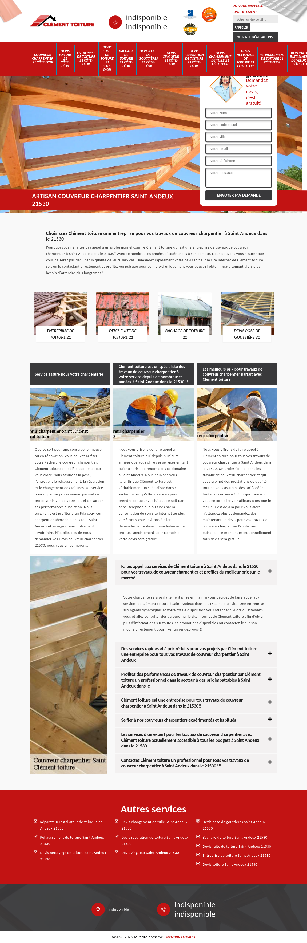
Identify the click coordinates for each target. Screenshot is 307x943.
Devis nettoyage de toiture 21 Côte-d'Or (245, 58)
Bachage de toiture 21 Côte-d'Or (126, 58)
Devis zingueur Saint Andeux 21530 (150, 853)
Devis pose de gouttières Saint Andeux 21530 (234, 825)
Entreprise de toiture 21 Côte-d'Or (86, 58)
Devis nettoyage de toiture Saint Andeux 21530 (73, 856)
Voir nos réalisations (255, 37)
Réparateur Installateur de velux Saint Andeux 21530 (71, 825)
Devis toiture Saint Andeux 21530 (230, 864)
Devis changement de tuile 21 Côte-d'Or (220, 58)
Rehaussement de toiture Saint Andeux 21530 (72, 840)
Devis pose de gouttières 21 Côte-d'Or (148, 58)
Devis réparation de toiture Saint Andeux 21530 (154, 840)
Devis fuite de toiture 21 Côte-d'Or (107, 58)
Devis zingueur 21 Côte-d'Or (171, 58)
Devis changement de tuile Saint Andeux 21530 (154, 825)
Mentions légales (180, 937)
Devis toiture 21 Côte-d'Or (65, 58)
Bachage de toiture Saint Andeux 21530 (235, 837)
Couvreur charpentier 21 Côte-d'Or (42, 58)
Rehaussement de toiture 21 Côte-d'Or (272, 58)
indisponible (146, 17)
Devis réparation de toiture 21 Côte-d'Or (194, 58)
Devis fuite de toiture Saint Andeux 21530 (237, 846)
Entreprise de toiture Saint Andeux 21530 (236, 855)
